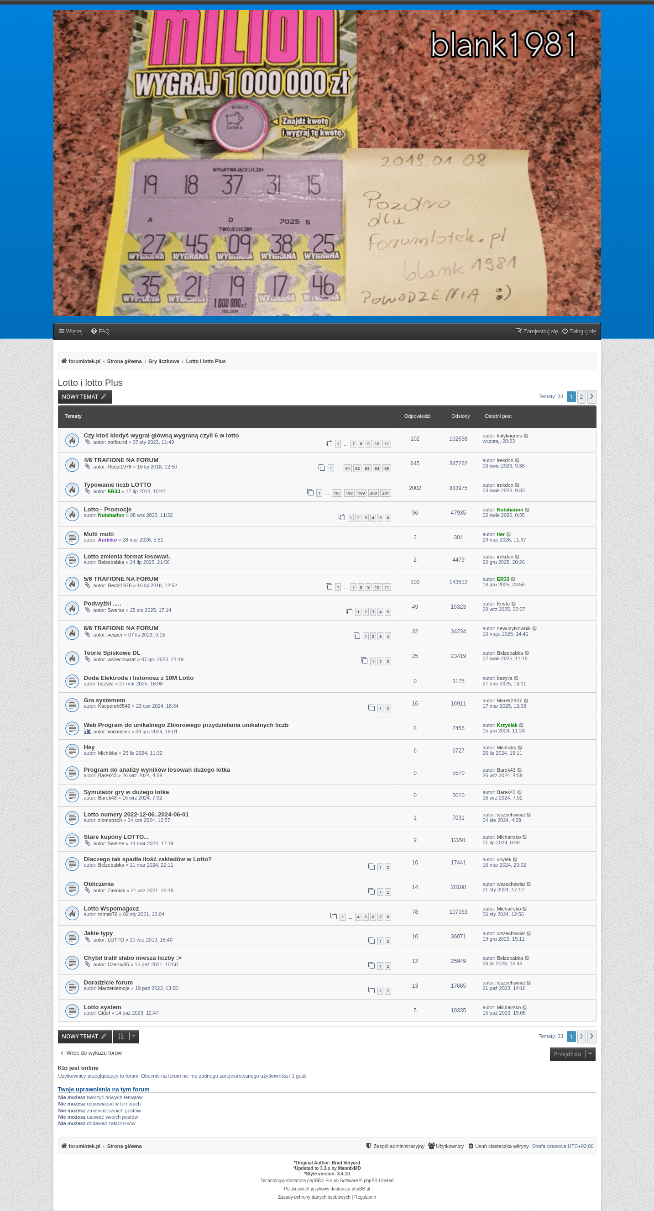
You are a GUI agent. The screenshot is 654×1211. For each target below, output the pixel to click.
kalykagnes (509, 435)
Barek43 (107, 775)
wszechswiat (122, 659)
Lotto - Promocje (108, 509)
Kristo (503, 603)
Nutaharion (111, 515)
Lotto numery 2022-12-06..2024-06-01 (136, 814)
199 (361, 493)
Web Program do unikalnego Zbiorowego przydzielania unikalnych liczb (186, 724)
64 (377, 468)
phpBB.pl (360, 1188)
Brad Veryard (346, 1162)
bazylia (106, 683)
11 (386, 444)
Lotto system (102, 1007)
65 (386, 468)
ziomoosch (110, 820)
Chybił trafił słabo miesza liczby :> (133, 957)
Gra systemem (105, 700)
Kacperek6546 (114, 706)
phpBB (314, 1180)
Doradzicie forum (108, 982)
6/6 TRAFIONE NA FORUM (121, 628)
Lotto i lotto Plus (90, 382)
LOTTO (116, 939)
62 (357, 468)
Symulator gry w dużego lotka (126, 792)
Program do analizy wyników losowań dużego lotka (157, 769)
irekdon (505, 460)
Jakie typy (98, 933)
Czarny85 (118, 964)
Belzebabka (111, 562)
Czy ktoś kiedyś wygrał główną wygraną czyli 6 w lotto (161, 435)
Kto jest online (78, 1068)
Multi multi (99, 534)
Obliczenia (99, 883)
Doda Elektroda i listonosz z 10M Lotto (139, 677)
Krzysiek (507, 725)
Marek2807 (509, 700)
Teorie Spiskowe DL (112, 652)
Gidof (104, 1013)
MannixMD (349, 1168)
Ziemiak (117, 890)
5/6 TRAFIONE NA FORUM (121, 578)
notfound (117, 442)
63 (367, 468)
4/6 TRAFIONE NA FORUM (121, 460)
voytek (504, 859)
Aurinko (107, 539)
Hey (89, 747)
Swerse (116, 610)
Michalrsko (509, 837)
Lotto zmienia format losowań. (127, 556)
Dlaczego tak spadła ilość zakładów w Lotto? (148, 859)
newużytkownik (514, 628)
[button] (591, 397)
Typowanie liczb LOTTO (118, 484)
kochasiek (119, 731)
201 (385, 493)
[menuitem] (100, 332)
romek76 (108, 914)
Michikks (107, 753)
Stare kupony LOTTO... (116, 836)
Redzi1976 (120, 466)
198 (349, 493)
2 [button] (581, 396)
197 (337, 493)
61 (347, 468)
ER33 (114, 491)
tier (501, 534)
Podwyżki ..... (102, 603)
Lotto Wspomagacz (111, 908)
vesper (115, 634)
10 (377, 444)
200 (373, 493)
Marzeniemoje (114, 988)
